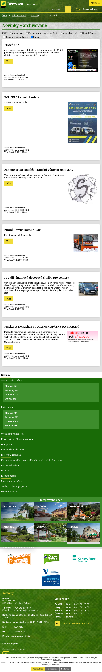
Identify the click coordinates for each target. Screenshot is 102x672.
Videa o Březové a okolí (12, 449)
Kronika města (8, 475)
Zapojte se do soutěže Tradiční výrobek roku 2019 (38, 170)
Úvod (4, 15)
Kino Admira (17, 33)
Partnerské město (10, 465)
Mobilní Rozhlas (9, 491)
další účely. (57, 660)
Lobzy (40, 526)
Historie (5, 470)
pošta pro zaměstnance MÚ (75, 623)
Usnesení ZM (12, 394)
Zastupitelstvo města (11, 380)
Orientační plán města (12, 433)
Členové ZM (11, 386)
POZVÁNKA (11, 45)
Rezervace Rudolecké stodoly (18, 547)
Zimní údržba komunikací (22, 230)
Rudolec (41, 506)
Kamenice (9, 506)
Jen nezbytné (52, 669)
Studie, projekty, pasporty (14, 486)
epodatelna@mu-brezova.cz (27, 610)
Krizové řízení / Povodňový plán (17, 439)
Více (8, 61)
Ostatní (36, 37)
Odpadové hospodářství (16, 37)
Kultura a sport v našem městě (42, 33)
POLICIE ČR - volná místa (21, 97)
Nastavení (65, 669)
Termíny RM (11, 417)
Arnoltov (8, 526)
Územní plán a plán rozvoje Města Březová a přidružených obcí (32, 460)
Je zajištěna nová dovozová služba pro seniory (36, 277)
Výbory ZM (10, 398)
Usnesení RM (12, 421)
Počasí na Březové (91, 9)
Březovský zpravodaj (11, 454)
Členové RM (11, 412)
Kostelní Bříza (78, 506)
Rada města (7, 406)
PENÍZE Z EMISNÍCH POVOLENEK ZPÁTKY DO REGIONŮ (41, 327)
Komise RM (11, 425)
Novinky (35, 15)
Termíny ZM (11, 390)
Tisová (73, 526)
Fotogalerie (6, 444)
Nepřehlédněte (89, 33)
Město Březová (19, 15)
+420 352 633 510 (22, 608)
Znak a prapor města (11, 481)
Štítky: (5, 33)
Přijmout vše (38, 669)
